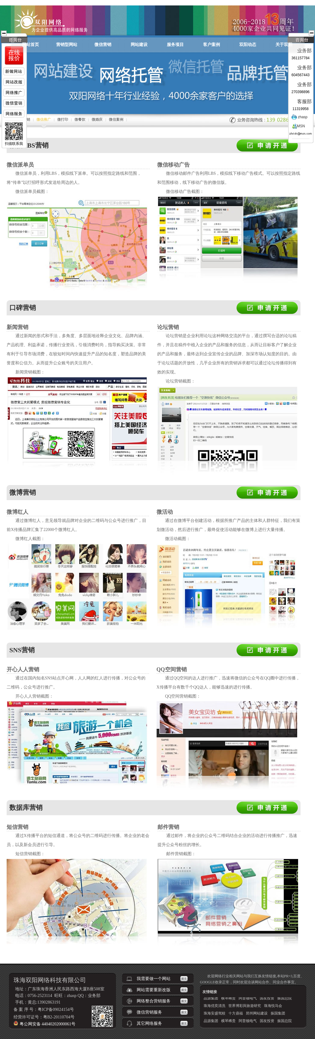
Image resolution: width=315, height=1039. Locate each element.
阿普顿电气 (248, 998)
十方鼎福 (235, 1013)
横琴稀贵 (228, 998)
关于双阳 (283, 44)
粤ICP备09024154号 (56, 1009)
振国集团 (278, 1013)
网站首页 (30, 44)
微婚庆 (97, 119)
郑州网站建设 (257, 1013)
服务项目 (175, 44)
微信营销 (102, 44)
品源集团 (211, 998)
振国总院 (284, 998)
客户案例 (211, 44)
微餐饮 (80, 119)
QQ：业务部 (89, 995)
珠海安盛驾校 (214, 1013)
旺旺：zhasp (65, 995)
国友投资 (267, 998)
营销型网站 (66, 44)
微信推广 (44, 119)
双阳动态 (247, 44)
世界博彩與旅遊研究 (244, 1006)
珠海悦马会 (273, 1006)
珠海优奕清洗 (214, 1006)
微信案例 (116, 119)
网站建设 (139, 44)
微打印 (62, 119)
